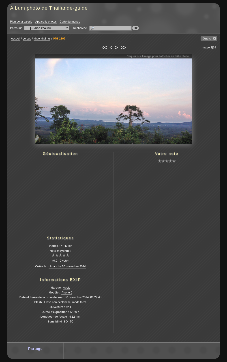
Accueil (15, 38)
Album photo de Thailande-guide (49, 8)
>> (123, 47)
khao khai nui (42, 38)
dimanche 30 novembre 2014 (67, 266)
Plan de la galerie (21, 21)
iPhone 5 (66, 292)
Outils (207, 38)
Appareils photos (45, 21)
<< (103, 47)
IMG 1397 (59, 38)
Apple (66, 287)
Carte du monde (70, 21)
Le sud (27, 38)
